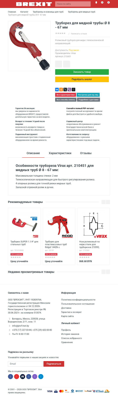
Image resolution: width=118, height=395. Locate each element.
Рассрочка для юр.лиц (88, 95)
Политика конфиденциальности (78, 299)
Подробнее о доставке (88, 100)
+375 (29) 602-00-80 (42, 330)
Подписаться (54, 363)
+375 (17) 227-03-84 (21, 330)
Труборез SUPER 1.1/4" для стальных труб (24, 243)
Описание (33, 153)
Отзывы (86, 153)
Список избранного (71, 338)
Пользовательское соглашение (77, 304)
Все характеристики (66, 95)
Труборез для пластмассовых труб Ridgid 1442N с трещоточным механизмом (56, 244)
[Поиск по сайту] (73, 4)
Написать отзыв (79, 33)
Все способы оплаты (66, 100)
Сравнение (67, 342)
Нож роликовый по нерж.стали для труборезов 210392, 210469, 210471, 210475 (91, 244)
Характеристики (60, 153)
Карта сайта (67, 316)
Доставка (66, 308)
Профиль (66, 330)
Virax (73, 53)
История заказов (70, 334)
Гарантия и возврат (71, 312)
